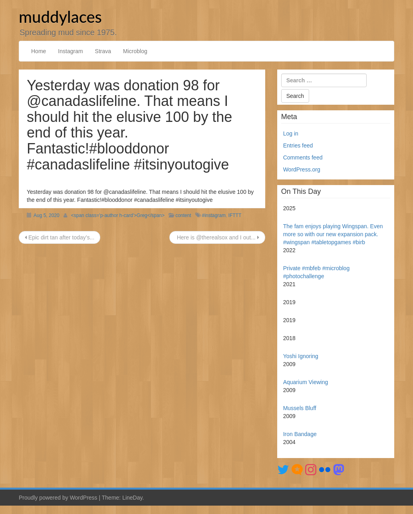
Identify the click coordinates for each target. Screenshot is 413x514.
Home (38, 51)
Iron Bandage (300, 434)
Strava (103, 51)
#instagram (214, 215)
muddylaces (60, 16)
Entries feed (298, 145)
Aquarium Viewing (305, 382)
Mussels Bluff (299, 408)
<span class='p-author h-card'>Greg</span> (118, 215)
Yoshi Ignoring (300, 356)
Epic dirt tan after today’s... (59, 237)
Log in (290, 133)
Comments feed (303, 157)
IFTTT (235, 215)
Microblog (135, 51)
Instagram (70, 51)
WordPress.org (301, 169)
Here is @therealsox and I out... (217, 237)
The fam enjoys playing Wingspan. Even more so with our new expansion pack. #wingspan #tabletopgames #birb (333, 234)
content (183, 215)
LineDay (132, 497)
